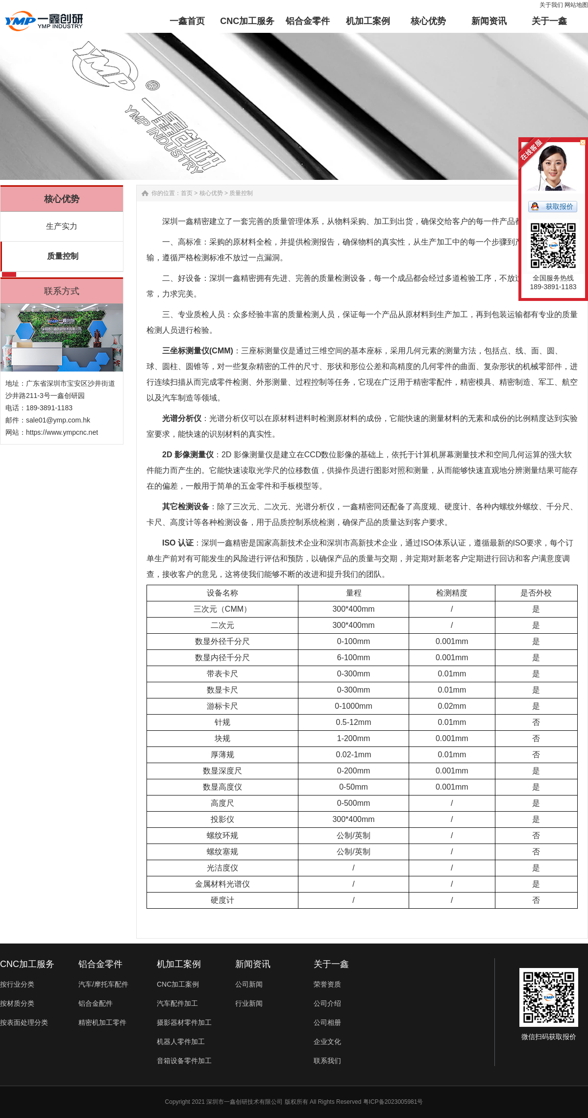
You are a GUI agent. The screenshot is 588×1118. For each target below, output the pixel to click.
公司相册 (327, 1022)
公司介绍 (327, 1003)
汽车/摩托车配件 (103, 984)
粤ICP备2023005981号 (393, 1101)
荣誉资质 (327, 984)
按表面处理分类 (24, 1022)
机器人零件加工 (181, 1041)
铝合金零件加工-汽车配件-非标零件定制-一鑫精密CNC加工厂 (44, 21)
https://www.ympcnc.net (62, 432)
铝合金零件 (100, 964)
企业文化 (327, 1041)
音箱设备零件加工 (184, 1061)
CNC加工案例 (178, 984)
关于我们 (551, 4)
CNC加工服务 (27, 964)
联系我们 (327, 1061)
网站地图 (576, 4)
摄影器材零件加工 (184, 1022)
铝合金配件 (95, 1003)
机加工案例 (179, 964)
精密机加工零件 (102, 1022)
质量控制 (62, 256)
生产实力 (61, 226)
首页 (187, 193)
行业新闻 (249, 1003)
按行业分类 (17, 984)
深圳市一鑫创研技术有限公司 (244, 1101)
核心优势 (211, 193)
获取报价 (559, 206)
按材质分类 (17, 1003)
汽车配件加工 (177, 1003)
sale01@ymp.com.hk (58, 420)
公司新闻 (249, 984)
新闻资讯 (252, 964)
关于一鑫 (331, 964)
